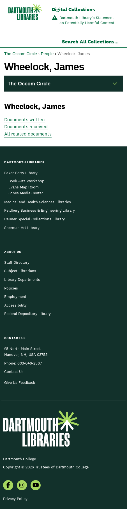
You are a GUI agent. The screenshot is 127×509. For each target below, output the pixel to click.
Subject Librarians (20, 270)
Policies (11, 288)
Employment (15, 296)
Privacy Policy (15, 498)
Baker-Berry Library (21, 172)
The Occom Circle (20, 54)
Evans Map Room (23, 187)
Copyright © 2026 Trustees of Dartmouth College (46, 467)
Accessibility (15, 305)
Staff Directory (16, 262)
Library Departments (22, 279)
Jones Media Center (25, 192)
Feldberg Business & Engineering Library (39, 210)
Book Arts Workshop (26, 180)
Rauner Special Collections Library (34, 218)
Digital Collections (73, 9)
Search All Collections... (90, 41)
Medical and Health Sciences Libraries (37, 201)
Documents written (24, 119)
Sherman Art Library (22, 227)
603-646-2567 (29, 363)
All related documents (28, 134)
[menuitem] (8, 485)
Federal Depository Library (27, 313)
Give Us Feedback (19, 382)
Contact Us (14, 371)
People (47, 54)
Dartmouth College (19, 458)
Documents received (26, 126)
